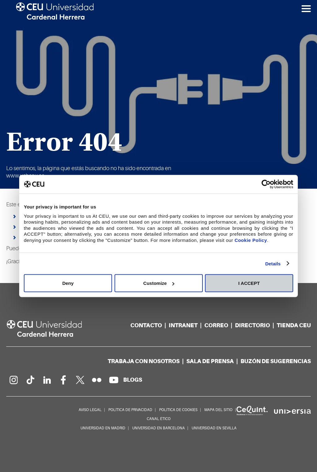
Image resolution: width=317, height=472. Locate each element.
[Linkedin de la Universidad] (47, 379)
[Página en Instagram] (13, 379)
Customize (158, 283)
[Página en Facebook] (63, 379)
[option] (158, 94)
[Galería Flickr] (97, 379)
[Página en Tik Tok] (30, 379)
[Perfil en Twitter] (80, 379)
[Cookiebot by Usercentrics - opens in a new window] (266, 184)
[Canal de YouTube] (113, 379)
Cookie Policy (251, 239)
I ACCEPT (249, 283)
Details (273, 263)
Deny (68, 283)
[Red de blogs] (132, 379)
